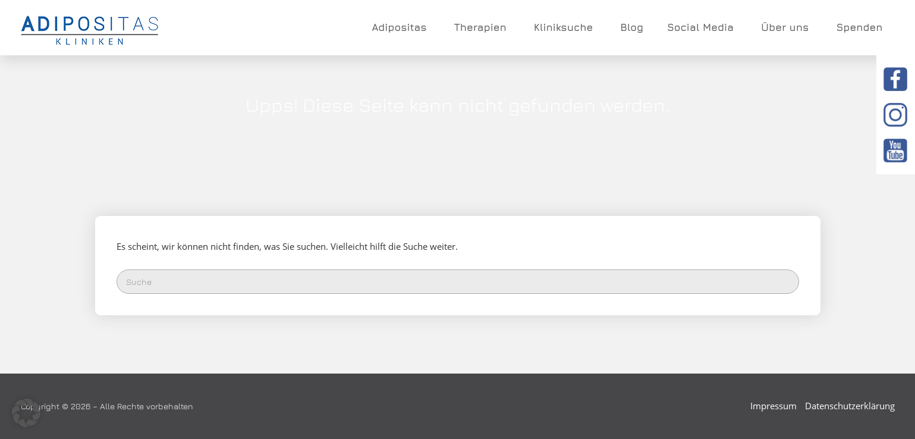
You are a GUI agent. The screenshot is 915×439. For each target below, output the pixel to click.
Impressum (773, 406)
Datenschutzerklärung (850, 406)
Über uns (786, 27)
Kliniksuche (565, 27)
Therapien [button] (482, 27)
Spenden (859, 27)
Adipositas (401, 27)
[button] (26, 413)
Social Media (702, 27)
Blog (631, 27)
